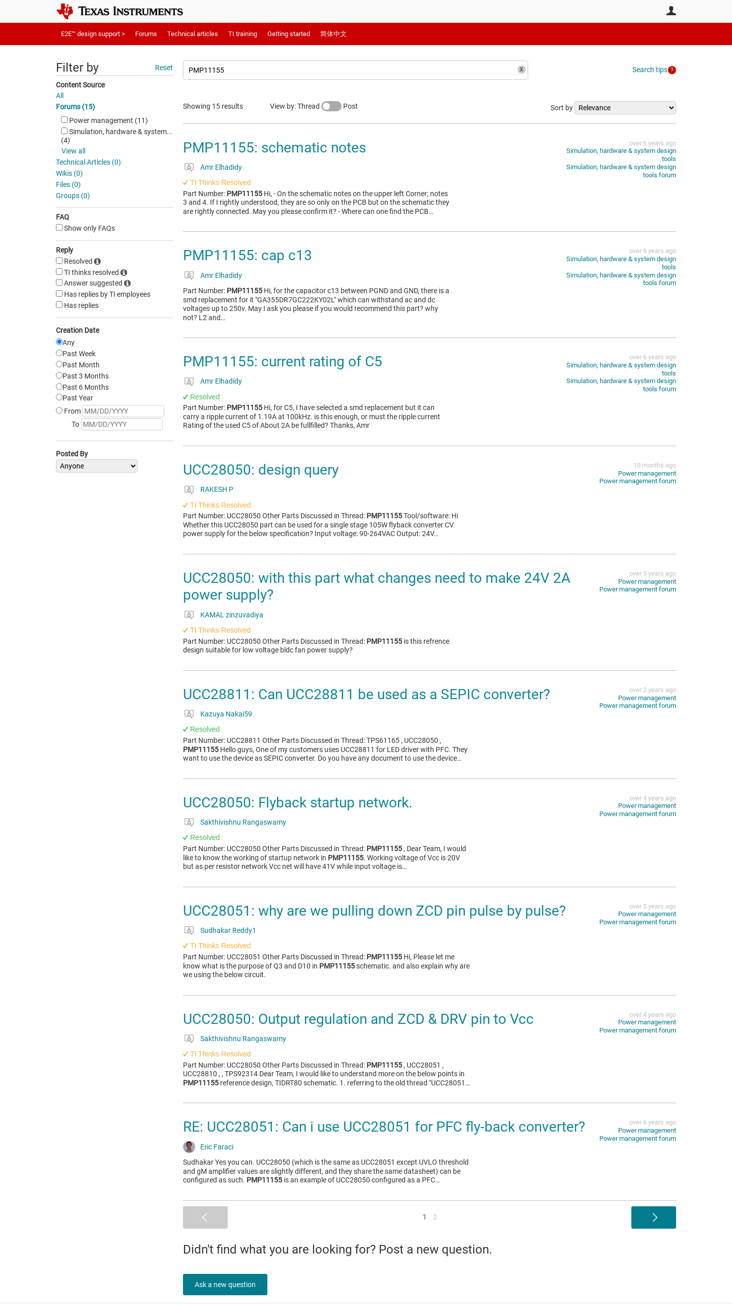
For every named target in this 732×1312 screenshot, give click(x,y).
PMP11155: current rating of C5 (282, 361)
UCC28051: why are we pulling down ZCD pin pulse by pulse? (374, 910)
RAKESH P (216, 489)
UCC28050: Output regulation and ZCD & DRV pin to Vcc (358, 1019)
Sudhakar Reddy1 (228, 930)
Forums (146, 34)
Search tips (649, 70)
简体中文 (333, 34)
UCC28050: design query (261, 469)
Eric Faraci (216, 1147)
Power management (647, 473)
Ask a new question (228, 1284)
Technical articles (192, 34)
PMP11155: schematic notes (274, 147)
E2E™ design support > (93, 34)
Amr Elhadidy (221, 167)
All (60, 95)
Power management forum (637, 481)
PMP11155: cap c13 (247, 255)
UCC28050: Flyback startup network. (297, 802)
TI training (242, 34)
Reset (164, 68)
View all (73, 151)
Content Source (80, 85)
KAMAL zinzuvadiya (231, 615)
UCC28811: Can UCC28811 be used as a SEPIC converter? (366, 694)
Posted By (72, 454)
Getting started (288, 34)
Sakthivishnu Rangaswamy (243, 822)
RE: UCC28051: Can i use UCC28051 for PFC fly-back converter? (384, 1126)
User (671, 11)
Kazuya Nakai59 (226, 714)
